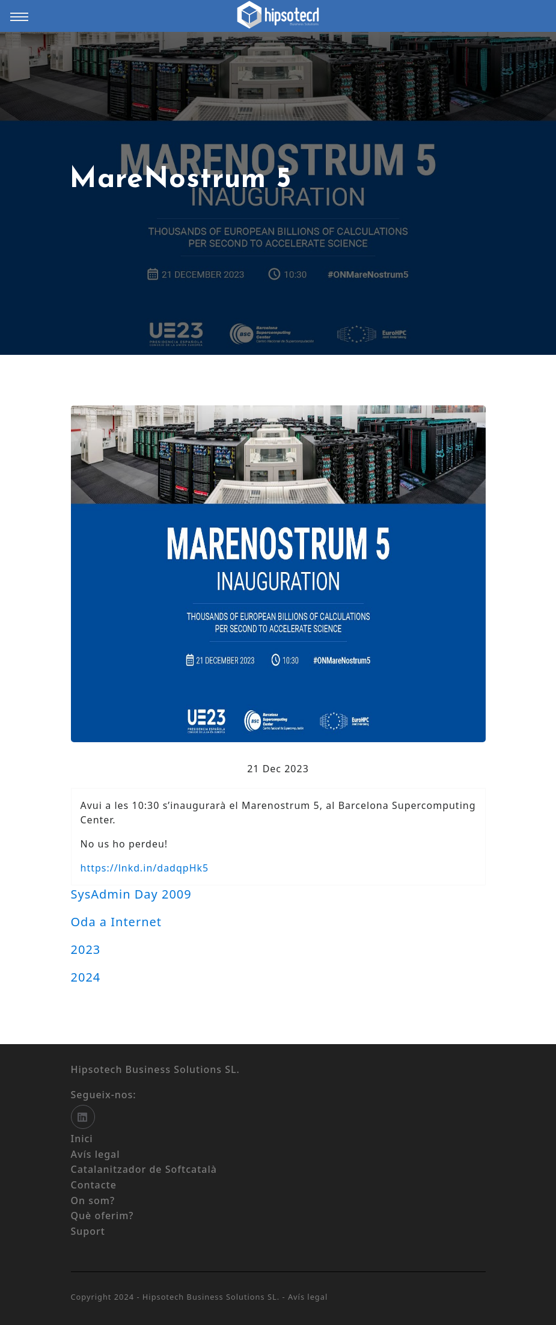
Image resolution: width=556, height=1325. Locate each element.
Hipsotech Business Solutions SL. (212, 1296)
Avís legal (308, 1296)
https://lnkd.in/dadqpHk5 (145, 868)
